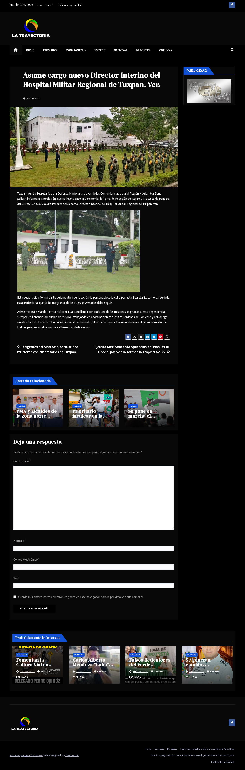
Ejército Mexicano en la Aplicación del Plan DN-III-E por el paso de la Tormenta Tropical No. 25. (132, 349)
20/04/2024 (140, 671)
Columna (165, 50)
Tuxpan (21, 406)
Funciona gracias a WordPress (26, 755)
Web (16, 578)
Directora (172, 749)
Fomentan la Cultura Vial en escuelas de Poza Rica (207, 749)
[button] (232, 50)
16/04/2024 (196, 671)
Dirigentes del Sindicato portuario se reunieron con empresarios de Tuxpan (47, 349)
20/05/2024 (83, 671)
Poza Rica (50, 50)
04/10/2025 (27, 671)
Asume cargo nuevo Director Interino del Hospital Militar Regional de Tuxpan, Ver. (91, 79)
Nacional (120, 50)
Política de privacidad (70, 5)
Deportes (143, 50)
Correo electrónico (26, 559)
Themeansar (72, 755)
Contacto (50, 5)
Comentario (22, 461)
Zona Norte (75, 50)
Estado (100, 50)
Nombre (19, 540)
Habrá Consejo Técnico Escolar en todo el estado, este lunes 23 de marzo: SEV (192, 755)
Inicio (39, 5)
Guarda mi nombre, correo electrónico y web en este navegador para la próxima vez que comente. (81, 597)
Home (148, 749)
